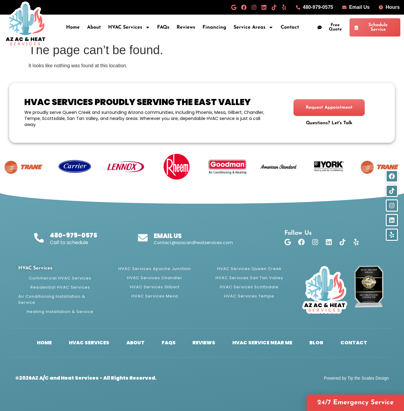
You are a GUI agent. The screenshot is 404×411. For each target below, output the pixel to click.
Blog (316, 342)
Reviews (186, 27)
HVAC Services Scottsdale (249, 287)
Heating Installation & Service (60, 311)
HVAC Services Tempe (249, 296)
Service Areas (253, 27)
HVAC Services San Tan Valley (249, 278)
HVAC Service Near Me (262, 342)
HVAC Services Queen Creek (249, 269)
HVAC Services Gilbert (155, 287)
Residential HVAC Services (60, 287)
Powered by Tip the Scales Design (356, 378)
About (94, 27)
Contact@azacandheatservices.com (193, 243)
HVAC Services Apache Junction (154, 269)
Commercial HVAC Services (60, 278)
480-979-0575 (73, 235)
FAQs (163, 27)
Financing (214, 27)
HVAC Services (129, 27)
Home (73, 27)
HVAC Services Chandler (154, 278)
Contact (290, 27)
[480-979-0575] (39, 238)
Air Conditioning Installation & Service (51, 299)
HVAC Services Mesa (155, 296)
